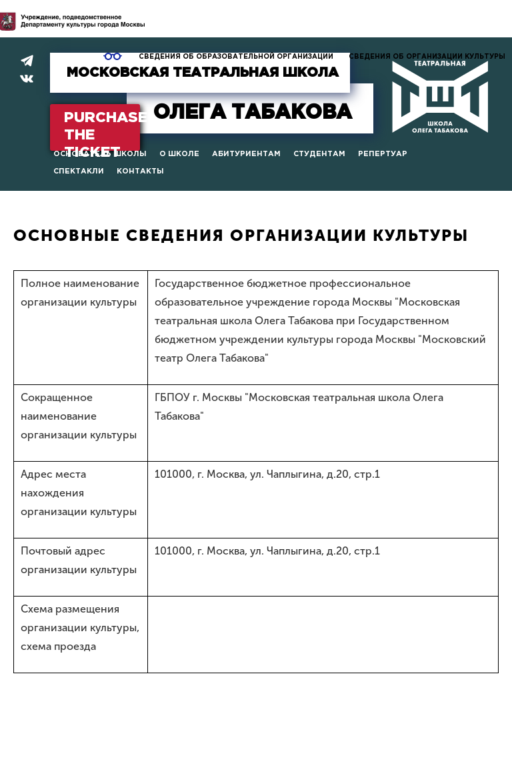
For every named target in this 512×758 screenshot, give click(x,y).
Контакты (140, 171)
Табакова (252, 113)
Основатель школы (100, 154)
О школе (179, 154)
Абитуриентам (246, 154)
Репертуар (382, 154)
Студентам (319, 154)
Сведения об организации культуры (427, 57)
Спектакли (78, 171)
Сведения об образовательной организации (236, 57)
